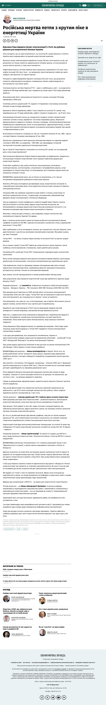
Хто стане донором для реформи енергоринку (87, 78)
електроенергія (9, 529)
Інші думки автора (85, 48)
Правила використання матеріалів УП (62, 662)
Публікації (11, 10)
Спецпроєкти (55, 10)
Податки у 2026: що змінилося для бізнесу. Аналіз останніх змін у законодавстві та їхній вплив (17, 611)
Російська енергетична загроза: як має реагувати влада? (88, 71)
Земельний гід (72, 10)
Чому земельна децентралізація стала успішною (53, 594)
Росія (18, 529)
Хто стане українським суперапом (53, 609)
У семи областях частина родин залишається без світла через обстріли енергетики (35, 581)
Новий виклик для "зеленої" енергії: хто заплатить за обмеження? (89, 63)
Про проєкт (26, 662)
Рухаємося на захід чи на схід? (89, 58)
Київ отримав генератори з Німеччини (17, 569)
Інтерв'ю (64, 10)
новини (4, 10)
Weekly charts (83, 10)
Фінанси (47, 10)
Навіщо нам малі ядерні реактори (16, 575)
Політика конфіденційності (40, 662)
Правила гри (39, 10)
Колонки (19, 10)
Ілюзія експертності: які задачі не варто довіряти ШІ (17, 628)
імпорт (25, 529)
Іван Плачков (19, 18)
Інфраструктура (28, 10)
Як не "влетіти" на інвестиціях (51, 627)
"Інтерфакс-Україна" (60, 669)
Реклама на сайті (16, 662)
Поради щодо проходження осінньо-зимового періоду (88, 53)
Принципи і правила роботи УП (85, 662)
